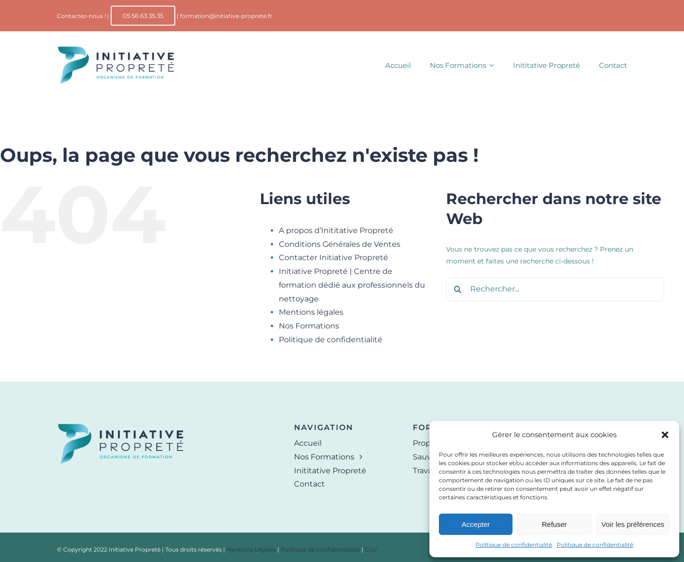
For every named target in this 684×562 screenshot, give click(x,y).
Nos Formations (309, 325)
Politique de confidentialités (320, 549)
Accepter (476, 524)
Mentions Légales (251, 549)
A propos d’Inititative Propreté (336, 230)
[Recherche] (458, 289)
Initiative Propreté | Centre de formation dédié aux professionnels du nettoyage (352, 285)
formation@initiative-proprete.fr (226, 15)
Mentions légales (311, 312)
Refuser (554, 524)
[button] (665, 435)
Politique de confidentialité (513, 544)
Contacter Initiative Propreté (333, 257)
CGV (371, 549)
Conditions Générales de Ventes (339, 244)
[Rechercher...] (555, 289)
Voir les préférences (633, 524)
